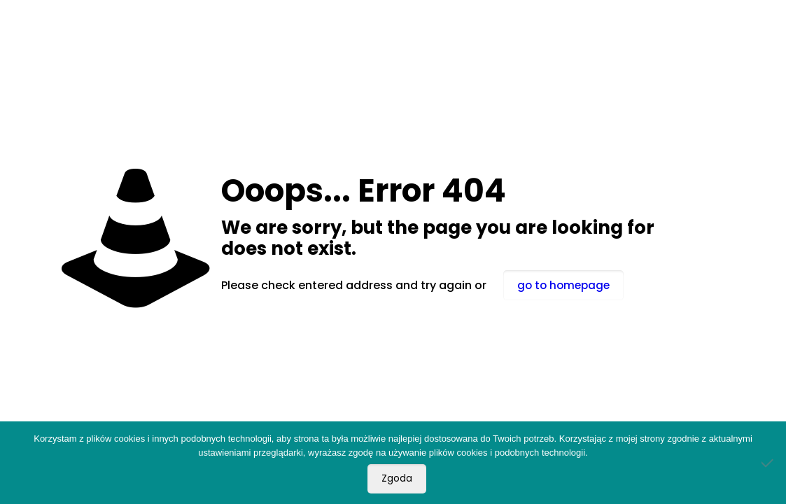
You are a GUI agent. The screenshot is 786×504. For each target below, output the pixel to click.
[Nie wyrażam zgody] (769, 463)
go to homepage (563, 285)
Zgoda (396, 478)
